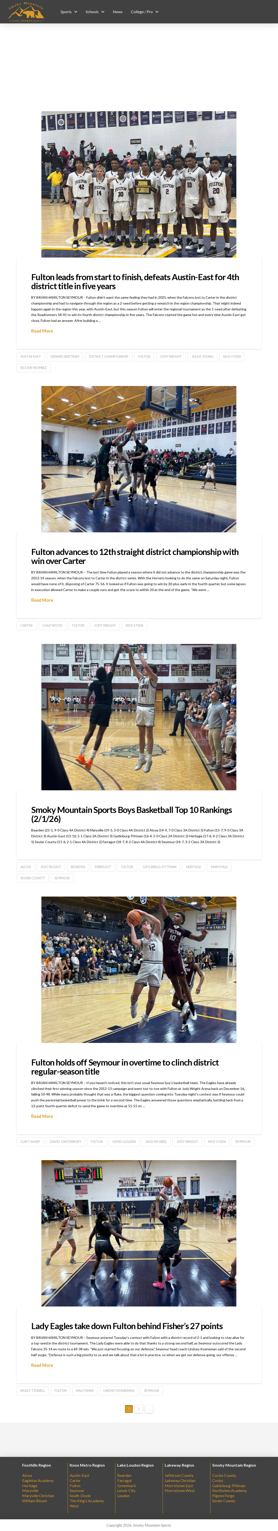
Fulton (144, 356)
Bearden (78, 867)
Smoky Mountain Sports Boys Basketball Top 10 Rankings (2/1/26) (131, 814)
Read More (42, 331)
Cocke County (224, 1475)
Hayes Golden (124, 1142)
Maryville (219, 867)
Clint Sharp (30, 1142)
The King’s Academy (87, 1500)
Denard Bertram (65, 356)
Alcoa (25, 867)
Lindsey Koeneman (119, 1391)
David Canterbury (65, 1142)
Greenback (126, 1485)
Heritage (193, 867)
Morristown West (180, 1490)
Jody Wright (171, 356)
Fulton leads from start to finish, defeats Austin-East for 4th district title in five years (135, 281)
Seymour (62, 878)
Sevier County (32, 878)
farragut (103, 867)
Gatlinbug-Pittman (159, 867)
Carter (26, 625)
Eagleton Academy (38, 1480)
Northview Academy (229, 1490)
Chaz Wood (52, 625)
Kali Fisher (85, 1391)
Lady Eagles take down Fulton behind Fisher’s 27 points (126, 1326)
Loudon (123, 1495)
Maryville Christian (38, 1495)
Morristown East (179, 1485)
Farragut (124, 1480)
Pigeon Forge (223, 1495)
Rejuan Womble (33, 368)
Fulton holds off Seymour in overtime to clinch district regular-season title (125, 1066)
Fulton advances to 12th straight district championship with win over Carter (135, 556)
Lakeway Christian (180, 1480)
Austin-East (30, 356)
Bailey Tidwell (32, 1391)
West (74, 1505)
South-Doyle (80, 1495)
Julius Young (202, 356)
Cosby (217, 1480)
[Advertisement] (139, 67)
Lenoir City (126, 1490)
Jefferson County (179, 1475)
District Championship (108, 356)
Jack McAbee (156, 1142)
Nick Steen (232, 356)
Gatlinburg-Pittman (228, 1485)
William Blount (34, 1500)
